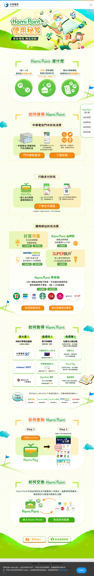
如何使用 (87, 117)
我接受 (80, 570)
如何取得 (87, 122)
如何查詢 (87, 127)
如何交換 (87, 132)
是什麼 (86, 111)
